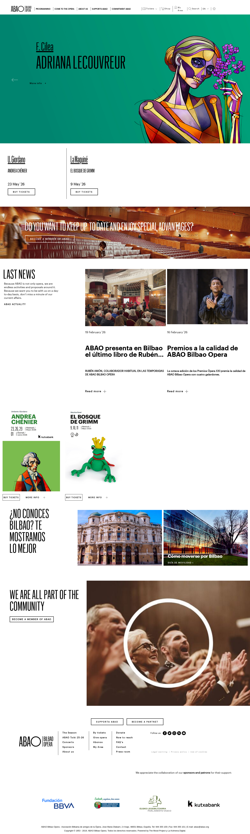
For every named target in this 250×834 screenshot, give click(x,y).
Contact (121, 747)
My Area (98, 747)
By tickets (99, 732)
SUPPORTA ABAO (107, 722)
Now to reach (124, 737)
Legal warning (159, 752)
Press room (123, 751)
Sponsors (68, 747)
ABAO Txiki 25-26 (73, 737)
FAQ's (119, 742)
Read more (96, 391)
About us (68, 751)
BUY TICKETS (21, 192)
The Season (69, 732)
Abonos (98, 742)
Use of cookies (198, 752)
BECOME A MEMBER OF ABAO (49, 239)
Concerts (68, 742)
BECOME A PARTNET (145, 722)
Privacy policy (179, 752)
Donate (120, 732)
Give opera (100, 737)
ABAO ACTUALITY (15, 304)
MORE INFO (36, 497)
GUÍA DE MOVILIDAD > (181, 562)
